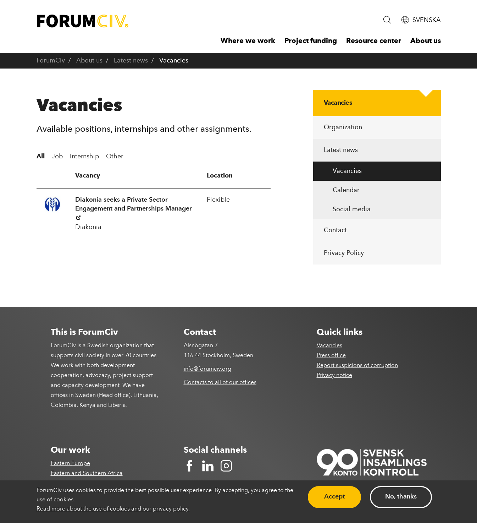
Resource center (373, 41)
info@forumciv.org (207, 369)
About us (425, 41)
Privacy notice (334, 375)
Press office (331, 356)
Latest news (131, 61)
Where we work (248, 41)
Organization (343, 127)
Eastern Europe (70, 464)
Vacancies (338, 103)
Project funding (310, 41)
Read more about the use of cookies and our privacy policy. (113, 509)
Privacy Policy (344, 253)
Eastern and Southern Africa (87, 473)
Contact (335, 230)
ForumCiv (51, 61)
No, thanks (401, 497)
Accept (334, 497)
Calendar (346, 190)
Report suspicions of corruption (357, 366)
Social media (352, 209)
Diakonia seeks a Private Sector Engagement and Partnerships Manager (133, 208)
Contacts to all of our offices (220, 383)
